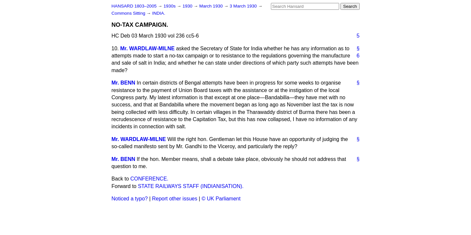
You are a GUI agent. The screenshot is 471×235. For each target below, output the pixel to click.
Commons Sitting (129, 13)
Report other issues (174, 198)
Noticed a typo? (130, 198)
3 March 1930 (244, 6)
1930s (170, 6)
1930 (188, 6)
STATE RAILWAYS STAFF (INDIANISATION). (190, 186)
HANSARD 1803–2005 (134, 6)
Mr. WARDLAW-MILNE (147, 48)
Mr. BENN (123, 83)
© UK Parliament (221, 198)
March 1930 (211, 6)
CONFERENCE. (149, 178)
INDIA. (158, 13)
